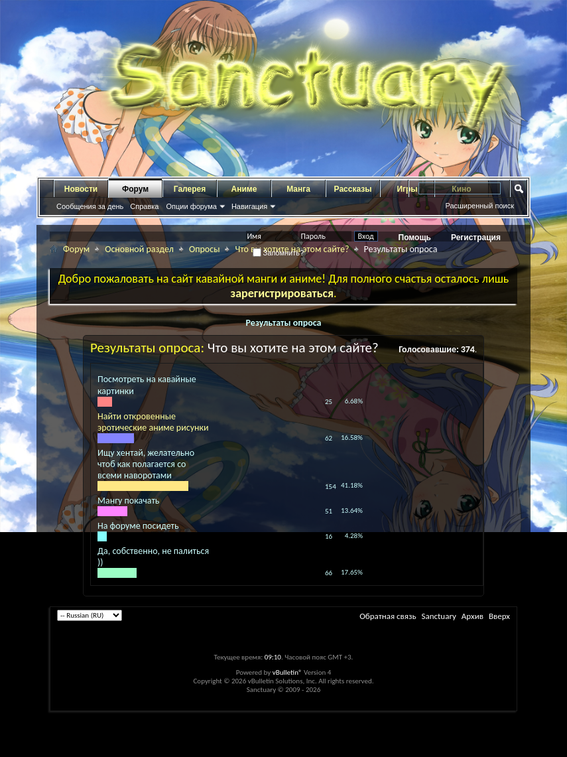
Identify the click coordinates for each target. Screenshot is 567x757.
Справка (144, 206)
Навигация (249, 206)
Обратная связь (387, 616)
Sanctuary (438, 616)
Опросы (204, 249)
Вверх (499, 616)
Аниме (244, 189)
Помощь (415, 237)
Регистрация (476, 237)
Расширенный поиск (479, 206)
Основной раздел (139, 249)
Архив (472, 616)
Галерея (190, 189)
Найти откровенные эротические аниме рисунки (153, 422)
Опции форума (191, 206)
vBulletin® (287, 672)
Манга (298, 189)
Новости (80, 189)
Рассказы (353, 189)
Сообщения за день (89, 206)
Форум (135, 189)
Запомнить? (278, 253)
